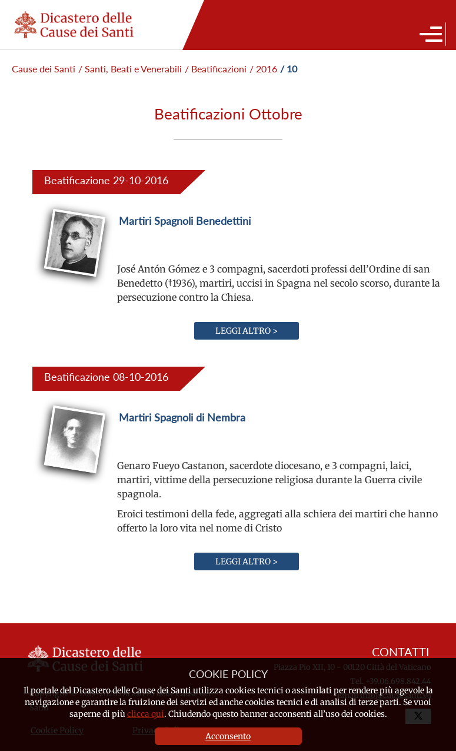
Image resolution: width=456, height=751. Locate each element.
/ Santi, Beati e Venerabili (130, 68)
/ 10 (288, 68)
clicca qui (145, 714)
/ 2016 (263, 68)
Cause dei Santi (43, 68)
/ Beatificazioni (216, 68)
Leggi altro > (246, 330)
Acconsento (228, 736)
